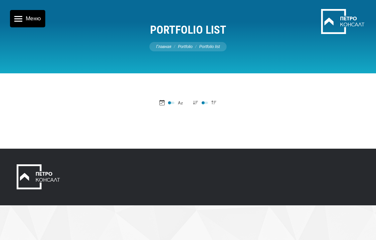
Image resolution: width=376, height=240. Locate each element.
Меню (33, 18)
